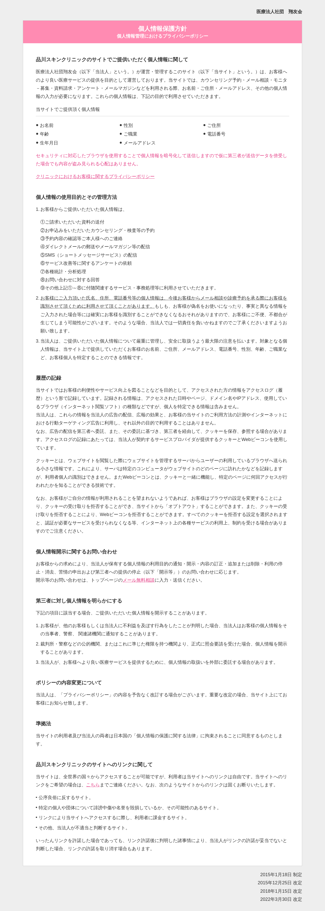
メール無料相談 (139, 580)
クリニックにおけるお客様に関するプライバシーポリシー (95, 176)
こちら (93, 784)
